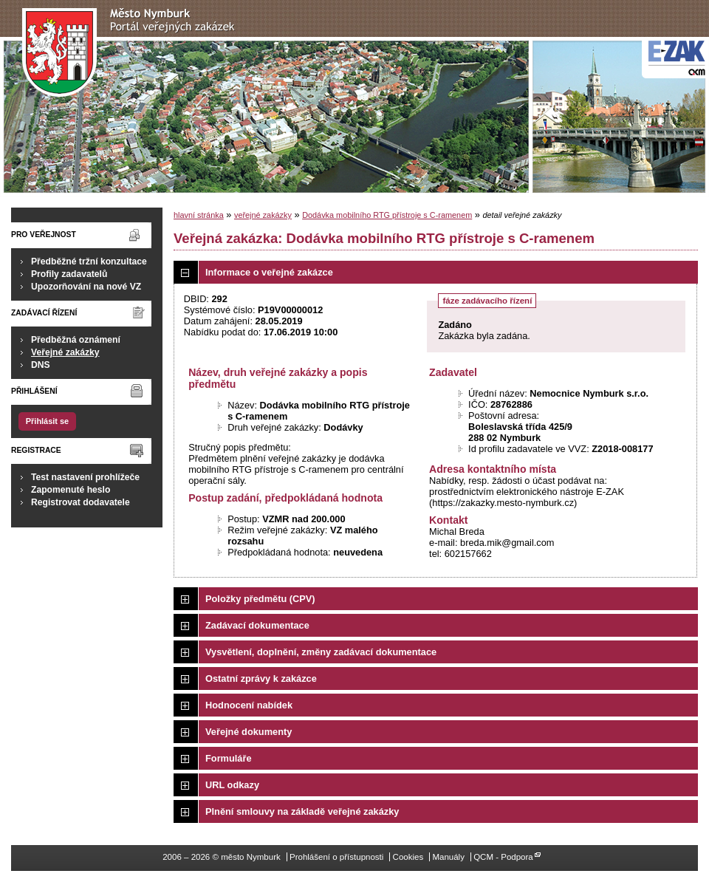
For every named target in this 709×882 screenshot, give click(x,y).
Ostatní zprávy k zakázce (261, 678)
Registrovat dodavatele (80, 502)
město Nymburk (132, 53)
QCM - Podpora (503, 856)
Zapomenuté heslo (70, 490)
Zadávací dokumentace (257, 625)
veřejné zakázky (263, 215)
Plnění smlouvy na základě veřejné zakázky (302, 811)
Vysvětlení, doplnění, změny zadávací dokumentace (320, 651)
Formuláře (228, 758)
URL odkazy (232, 784)
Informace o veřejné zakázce (269, 272)
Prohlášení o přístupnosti (336, 856)
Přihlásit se (47, 421)
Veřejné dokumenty (248, 731)
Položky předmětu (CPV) (260, 598)
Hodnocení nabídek (248, 705)
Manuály (448, 856)
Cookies (408, 856)
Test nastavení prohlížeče (85, 477)
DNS (40, 365)
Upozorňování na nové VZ (86, 286)
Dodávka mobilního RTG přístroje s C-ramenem (387, 215)
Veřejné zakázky (65, 352)
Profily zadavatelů (69, 274)
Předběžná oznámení (75, 340)
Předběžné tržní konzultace (89, 261)
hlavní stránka (199, 215)
